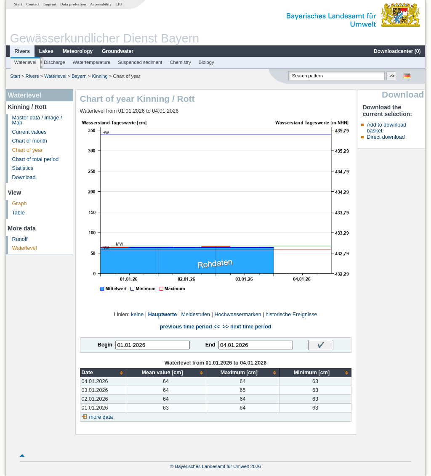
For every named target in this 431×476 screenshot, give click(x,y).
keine (137, 314)
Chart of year (27, 150)
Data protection (73, 4)
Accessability (101, 4)
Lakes (46, 51)
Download (24, 177)
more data (101, 417)
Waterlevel (25, 62)
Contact (32, 4)
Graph (19, 203)
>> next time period (247, 327)
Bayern (79, 76)
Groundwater (117, 51)
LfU (118, 4)
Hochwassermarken (237, 314)
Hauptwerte (162, 314)
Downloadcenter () (397, 51)
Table (18, 213)
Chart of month (29, 141)
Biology (206, 62)
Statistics (22, 168)
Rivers (22, 51)
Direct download (385, 137)
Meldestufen (195, 314)
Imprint (49, 4)
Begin (105, 345)
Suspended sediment (140, 62)
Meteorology (78, 51)
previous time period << (190, 327)
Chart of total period (35, 159)
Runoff (20, 239)
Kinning (99, 76)
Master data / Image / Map (37, 120)
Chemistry (180, 62)
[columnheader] (103, 372)
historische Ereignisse (291, 314)
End (210, 345)
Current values (29, 132)
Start (18, 4)
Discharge (54, 62)
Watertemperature (92, 62)
